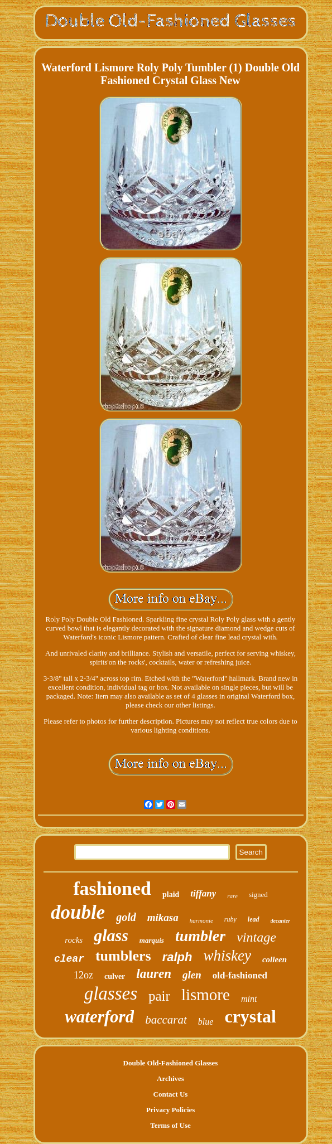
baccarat (166, 1019)
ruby (230, 919)
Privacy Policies (170, 1110)
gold (126, 917)
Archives (170, 1078)
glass (111, 935)
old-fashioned (240, 975)
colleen (274, 959)
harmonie (201, 920)
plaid (170, 894)
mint (249, 999)
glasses (110, 993)
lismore (205, 995)
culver (114, 976)
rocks (74, 939)
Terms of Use (170, 1125)
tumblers (123, 956)
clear (69, 958)
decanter (281, 921)
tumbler (200, 935)
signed (258, 894)
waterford (99, 1016)
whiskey (227, 955)
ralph (177, 957)
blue (206, 1021)
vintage (256, 937)
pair (159, 996)
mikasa (163, 917)
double (78, 912)
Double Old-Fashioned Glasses (170, 1063)
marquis (151, 940)
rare (232, 896)
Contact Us (170, 1094)
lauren (153, 974)
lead (253, 919)
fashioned (112, 888)
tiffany (203, 893)
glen (191, 975)
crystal (250, 1016)
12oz (83, 975)
